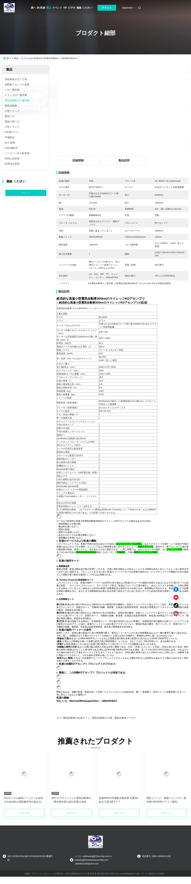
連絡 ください (84, 7)
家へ (33, 7)
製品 (48, 7)
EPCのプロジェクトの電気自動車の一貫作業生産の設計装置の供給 (71, 800)
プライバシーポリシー (42, 873)
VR (65, 7)
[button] (10, 781)
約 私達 (41, 7)
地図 (27, 873)
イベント (57, 7)
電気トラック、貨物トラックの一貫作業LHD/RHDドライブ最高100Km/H (166, 800)
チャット (107, 7)
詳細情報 (78, 160)
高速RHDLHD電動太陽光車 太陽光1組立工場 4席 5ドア (119, 800)
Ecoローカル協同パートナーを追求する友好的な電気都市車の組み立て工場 (24, 800)
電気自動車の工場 (102, 718)
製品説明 (124, 160)
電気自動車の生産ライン (76, 718)
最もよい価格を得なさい (139, 146)
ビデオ (71, 7)
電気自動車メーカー (125, 718)
